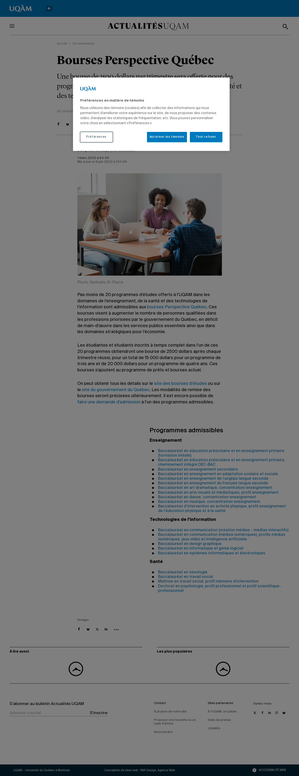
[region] (151, 114)
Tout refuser (206, 137)
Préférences (96, 137)
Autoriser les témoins (167, 137)
